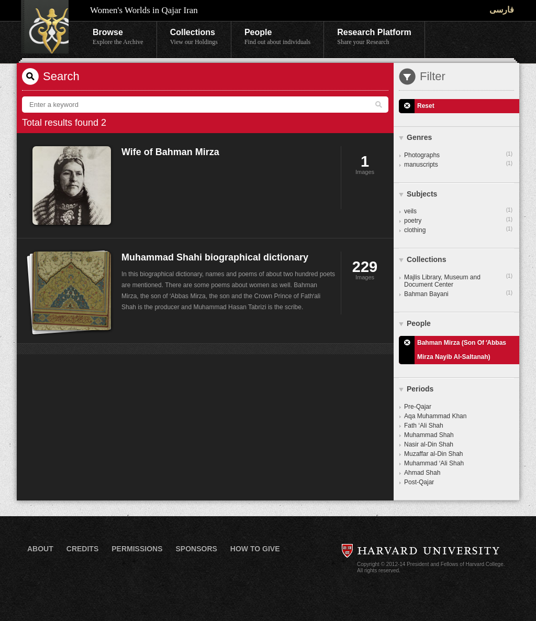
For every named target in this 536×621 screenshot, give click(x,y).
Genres (419, 137)
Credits (82, 548)
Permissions (136, 548)
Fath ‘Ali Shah (423, 425)
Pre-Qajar (417, 406)
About (40, 548)
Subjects (422, 194)
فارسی (501, 9)
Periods (420, 389)
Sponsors (196, 548)
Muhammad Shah (429, 435)
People (277, 37)
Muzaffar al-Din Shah (433, 453)
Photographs (458, 154)
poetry (458, 220)
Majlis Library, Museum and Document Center (458, 280)
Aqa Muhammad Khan (435, 416)
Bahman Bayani (458, 293)
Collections (194, 37)
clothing (458, 229)
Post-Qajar (419, 482)
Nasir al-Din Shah (428, 444)
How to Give (255, 548)
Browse (118, 37)
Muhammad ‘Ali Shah (434, 463)
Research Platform (374, 37)
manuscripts (458, 164)
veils (458, 210)
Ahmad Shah (422, 472)
